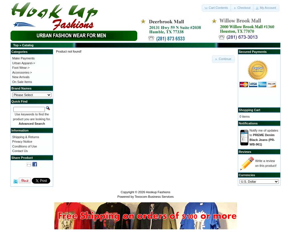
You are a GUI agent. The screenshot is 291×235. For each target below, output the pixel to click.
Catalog (28, 45)
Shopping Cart (249, 110)
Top (15, 45)
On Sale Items (22, 82)
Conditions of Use (24, 146)
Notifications (248, 123)
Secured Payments (253, 51)
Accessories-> (22, 72)
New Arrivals (21, 77)
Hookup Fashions (158, 192)
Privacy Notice (22, 141)
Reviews (245, 151)
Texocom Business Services (154, 196)
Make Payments (23, 58)
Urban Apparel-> (23, 63)
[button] (216, 8)
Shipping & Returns (25, 137)
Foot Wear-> (21, 67)
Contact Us (20, 151)
